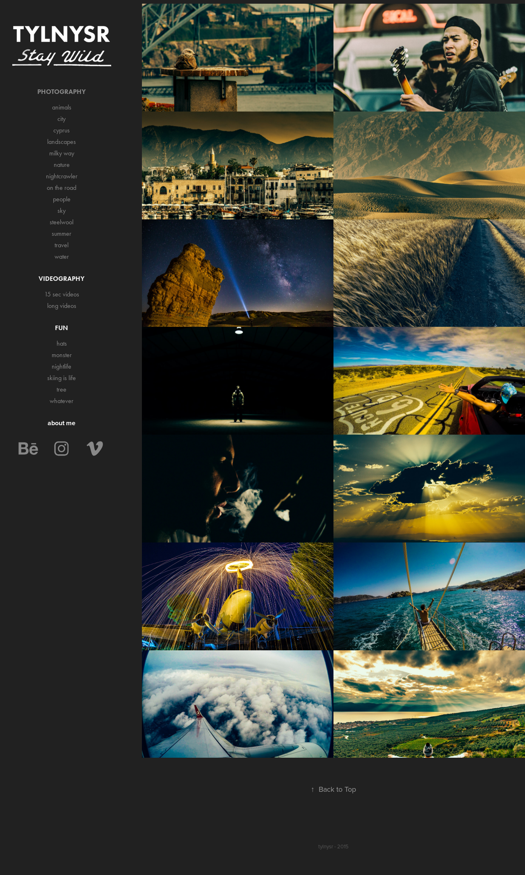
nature (62, 165)
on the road (61, 187)
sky (61, 210)
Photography (61, 92)
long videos (61, 306)
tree (61, 389)
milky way (61, 153)
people (62, 199)
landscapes (61, 142)
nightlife (61, 366)
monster (62, 355)
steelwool (61, 222)
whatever (61, 401)
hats (62, 343)
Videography (61, 279)
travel (61, 245)
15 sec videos (61, 294)
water (62, 256)
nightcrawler (62, 176)
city (61, 119)
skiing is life (61, 378)
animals (61, 107)
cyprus (61, 130)
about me (61, 423)
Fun (61, 328)
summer (61, 233)
